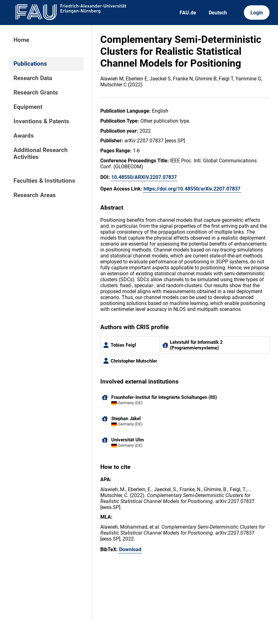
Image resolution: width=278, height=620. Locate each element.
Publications (30, 63)
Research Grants (35, 92)
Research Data (32, 78)
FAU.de (188, 13)
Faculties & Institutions (44, 180)
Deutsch (218, 13)
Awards (23, 135)
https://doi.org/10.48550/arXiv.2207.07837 (192, 189)
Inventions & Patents (41, 121)
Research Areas (34, 195)
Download (130, 549)
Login (256, 13)
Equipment (27, 107)
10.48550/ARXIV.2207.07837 (144, 177)
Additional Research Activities (40, 153)
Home (21, 40)
